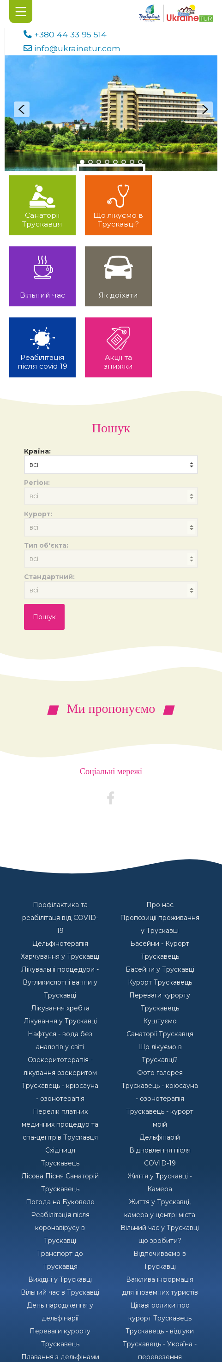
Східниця (60, 1079)
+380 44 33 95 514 (70, 34)
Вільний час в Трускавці (60, 1221)
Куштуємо (160, 950)
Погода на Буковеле (60, 1131)
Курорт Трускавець (160, 911)
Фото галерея (160, 1002)
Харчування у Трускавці (60, 885)
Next (205, 109)
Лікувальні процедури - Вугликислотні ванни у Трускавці (60, 911)
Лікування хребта (60, 937)
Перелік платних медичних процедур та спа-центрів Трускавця (60, 1053)
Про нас (160, 834)
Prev (22, 109)
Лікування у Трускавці (60, 950)
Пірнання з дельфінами (159, 1299)
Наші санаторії (60, 1312)
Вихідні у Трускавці (60, 1208)
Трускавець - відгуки (160, 1260)
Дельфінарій (159, 1066)
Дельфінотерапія (60, 872)
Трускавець (60, 1092)
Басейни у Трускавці (160, 898)
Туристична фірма (60, 1299)
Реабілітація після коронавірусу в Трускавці (60, 1157)
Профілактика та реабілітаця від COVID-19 (60, 847)
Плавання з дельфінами (60, 1286)
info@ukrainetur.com (77, 48)
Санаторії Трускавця (159, 963)
